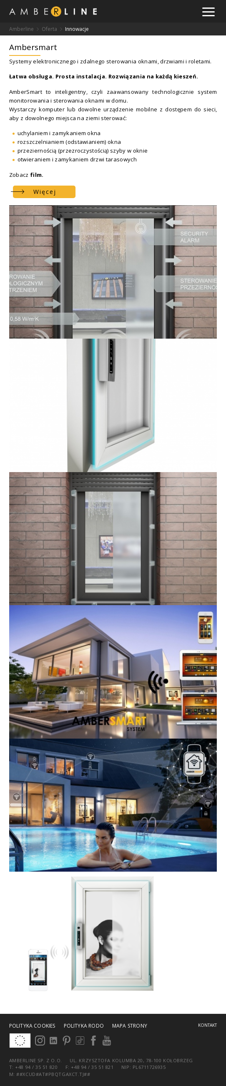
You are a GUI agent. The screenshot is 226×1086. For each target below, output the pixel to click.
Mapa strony (129, 1025)
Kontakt (207, 1025)
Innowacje (77, 29)
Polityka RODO (84, 1025)
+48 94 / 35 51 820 (37, 1067)
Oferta (49, 29)
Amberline (21, 29)
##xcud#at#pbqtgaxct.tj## (53, 1074)
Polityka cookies (32, 1025)
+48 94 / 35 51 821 (92, 1067)
